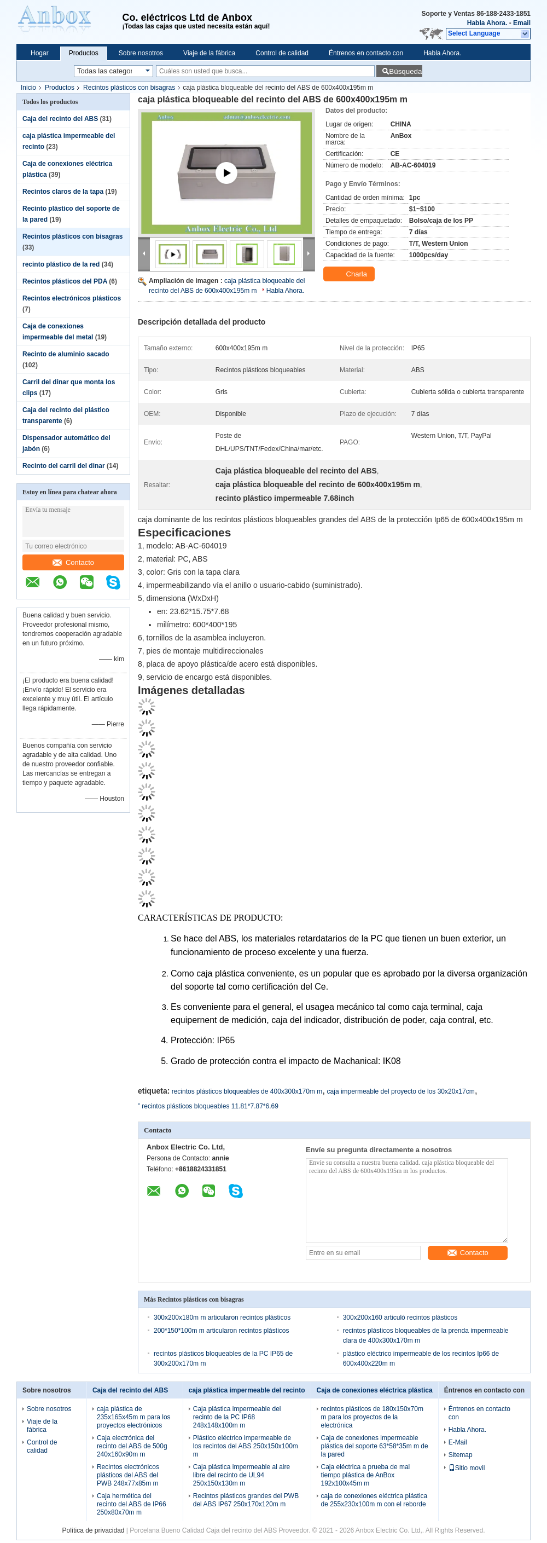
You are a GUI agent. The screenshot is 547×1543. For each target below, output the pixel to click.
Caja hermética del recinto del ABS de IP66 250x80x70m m (131, 1504)
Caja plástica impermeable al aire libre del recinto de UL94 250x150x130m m (241, 1475)
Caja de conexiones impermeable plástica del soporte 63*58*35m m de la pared (374, 1446)
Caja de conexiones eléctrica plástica (375, 1390)
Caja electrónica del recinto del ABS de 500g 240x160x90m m (132, 1446)
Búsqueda (405, 71)
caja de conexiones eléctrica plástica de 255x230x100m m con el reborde (374, 1500)
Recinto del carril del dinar (63, 466)
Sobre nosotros (141, 53)
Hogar (40, 53)
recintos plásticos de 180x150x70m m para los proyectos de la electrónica (372, 1417)
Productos (83, 53)
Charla (350, 274)
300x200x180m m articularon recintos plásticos (222, 1317)
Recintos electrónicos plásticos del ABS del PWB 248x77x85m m (128, 1475)
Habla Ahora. (487, 23)
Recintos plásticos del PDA (64, 281)
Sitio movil (467, 1468)
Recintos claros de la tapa (62, 191)
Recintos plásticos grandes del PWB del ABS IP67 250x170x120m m (246, 1500)
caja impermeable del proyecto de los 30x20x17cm (401, 1091)
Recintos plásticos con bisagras (129, 87)
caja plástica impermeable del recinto (247, 1390)
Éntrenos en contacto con (366, 53)
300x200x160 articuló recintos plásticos (400, 1317)
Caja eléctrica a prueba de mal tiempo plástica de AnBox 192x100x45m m (365, 1475)
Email (522, 23)
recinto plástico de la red (61, 264)
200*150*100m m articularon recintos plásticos (221, 1330)
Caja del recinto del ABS (60, 119)
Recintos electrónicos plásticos (71, 298)
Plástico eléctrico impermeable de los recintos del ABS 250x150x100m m (245, 1446)
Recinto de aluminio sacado (65, 354)
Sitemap (461, 1455)
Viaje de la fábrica (209, 53)
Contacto (73, 562)
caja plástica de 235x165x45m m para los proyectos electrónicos (134, 1417)
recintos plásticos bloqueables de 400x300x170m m (247, 1091)
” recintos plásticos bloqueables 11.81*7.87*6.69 (208, 1106)
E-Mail (458, 1442)
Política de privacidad (93, 1530)
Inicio (28, 87)
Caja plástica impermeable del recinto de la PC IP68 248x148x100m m (237, 1417)
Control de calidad (282, 53)
